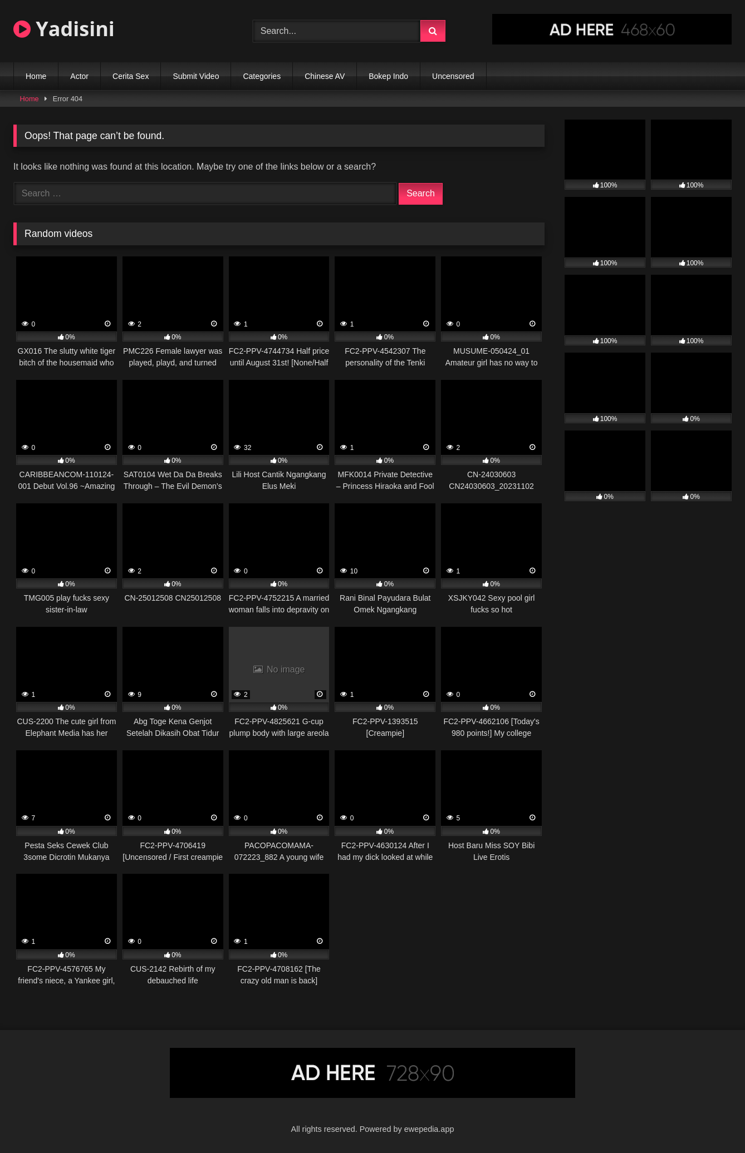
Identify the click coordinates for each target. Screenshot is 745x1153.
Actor (79, 76)
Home (36, 76)
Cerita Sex (130, 76)
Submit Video (196, 76)
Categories (262, 76)
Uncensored (453, 76)
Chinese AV (325, 76)
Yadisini (64, 28)
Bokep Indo (388, 76)
